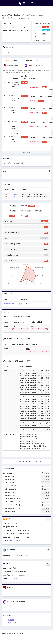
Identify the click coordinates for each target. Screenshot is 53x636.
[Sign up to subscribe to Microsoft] (45, 473)
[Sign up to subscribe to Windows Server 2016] (45, 505)
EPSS (9, 215)
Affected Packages (12, 65)
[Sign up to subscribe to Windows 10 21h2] (45, 486)
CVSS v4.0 (10, 205)
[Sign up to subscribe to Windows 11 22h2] (45, 495)
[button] (2, 9)
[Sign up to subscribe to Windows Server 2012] (45, 502)
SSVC (23, 215)
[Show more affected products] (26, 152)
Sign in (5, 176)
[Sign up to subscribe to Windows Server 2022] (45, 511)
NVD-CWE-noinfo (13, 622)
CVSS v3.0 (10, 210)
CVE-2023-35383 (11, 15)
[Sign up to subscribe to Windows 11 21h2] (45, 492)
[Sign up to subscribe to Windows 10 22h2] (45, 489)
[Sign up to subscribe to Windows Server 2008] (45, 498)
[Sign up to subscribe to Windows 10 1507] (45, 476)
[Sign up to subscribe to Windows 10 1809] (45, 482)
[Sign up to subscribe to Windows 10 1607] (45, 479)
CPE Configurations (31, 60)
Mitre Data (10, 60)
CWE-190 (11, 620)
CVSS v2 (25, 210)
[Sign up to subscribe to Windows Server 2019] (45, 508)
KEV (38, 210)
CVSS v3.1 (27, 205)
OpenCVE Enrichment (34, 65)
